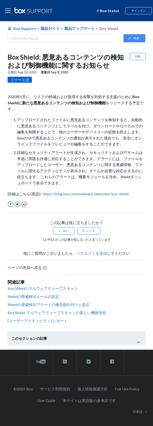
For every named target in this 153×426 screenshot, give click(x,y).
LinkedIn (24, 204)
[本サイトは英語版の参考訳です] (89, 400)
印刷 (137, 56)
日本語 (138, 412)
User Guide (46, 400)
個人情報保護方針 (92, 389)
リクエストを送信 (91, 253)
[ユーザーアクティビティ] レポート (38, 320)
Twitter (17, 204)
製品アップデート (79, 28)
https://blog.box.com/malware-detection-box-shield (86, 193)
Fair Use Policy (127, 389)
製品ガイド (50, 28)
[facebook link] (112, 361)
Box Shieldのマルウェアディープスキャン (43, 288)
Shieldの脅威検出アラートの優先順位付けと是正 (49, 304)
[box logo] (33, 10)
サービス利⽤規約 (55, 389)
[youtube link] (41, 361)
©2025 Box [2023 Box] (23, 389)
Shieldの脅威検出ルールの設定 (33, 296)
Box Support (24, 28)
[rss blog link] (64, 361)
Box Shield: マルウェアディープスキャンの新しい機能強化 (57, 312)
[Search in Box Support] (66, 38)
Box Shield (109, 28)
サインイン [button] (138, 10)
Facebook (11, 204)
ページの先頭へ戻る (27, 267)
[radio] (63, 230)
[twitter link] (88, 361)
